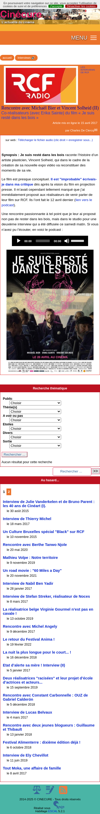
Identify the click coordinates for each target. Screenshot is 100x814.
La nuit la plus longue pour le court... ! (37, 652)
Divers (8, 433)
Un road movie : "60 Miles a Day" (32, 570)
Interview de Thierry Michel (27, 519)
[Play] (18, 240)
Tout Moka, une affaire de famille (32, 768)
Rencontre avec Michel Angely (30, 626)
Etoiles (8, 424)
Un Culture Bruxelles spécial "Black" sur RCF (43, 532)
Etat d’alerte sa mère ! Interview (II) (34, 665)
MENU (79, 38)
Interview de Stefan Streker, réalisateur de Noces (46, 596)
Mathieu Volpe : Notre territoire (30, 558)
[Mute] (66, 240)
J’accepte (56, 6)
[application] (50, 241)
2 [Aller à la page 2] (9, 492)
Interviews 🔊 (26, 57)
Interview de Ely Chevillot (25, 755)
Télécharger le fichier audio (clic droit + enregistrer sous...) (55, 140)
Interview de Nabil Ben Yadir (28, 583)
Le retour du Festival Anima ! (29, 639)
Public (7, 399)
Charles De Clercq (82, 130)
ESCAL (53, 811)
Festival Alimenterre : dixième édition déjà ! (41, 742)
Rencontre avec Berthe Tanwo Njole (35, 545)
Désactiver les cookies (81, 6)
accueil (7, 57)
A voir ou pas (13, 416)
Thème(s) (10, 407)
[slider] (43, 241)
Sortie (7, 441)
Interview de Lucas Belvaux (27, 712)
